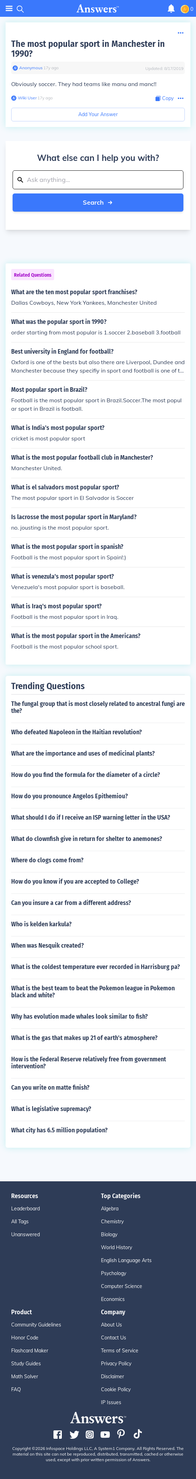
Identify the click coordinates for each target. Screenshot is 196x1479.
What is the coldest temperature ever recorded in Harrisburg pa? (95, 967)
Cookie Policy (116, 1389)
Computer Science (121, 1286)
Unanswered (25, 1234)
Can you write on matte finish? (50, 1087)
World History (116, 1247)
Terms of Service (119, 1350)
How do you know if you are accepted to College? (75, 881)
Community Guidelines (36, 1325)
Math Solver (24, 1376)
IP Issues (111, 1402)
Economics (113, 1299)
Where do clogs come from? (47, 860)
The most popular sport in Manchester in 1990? (88, 48)
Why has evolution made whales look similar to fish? (79, 1016)
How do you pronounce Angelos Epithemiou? (69, 796)
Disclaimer (112, 1376)
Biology (109, 1234)
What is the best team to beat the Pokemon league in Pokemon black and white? (93, 991)
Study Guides (26, 1363)
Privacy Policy (116, 1363)
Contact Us (113, 1338)
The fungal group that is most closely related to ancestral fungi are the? (98, 707)
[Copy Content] (164, 98)
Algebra (109, 1208)
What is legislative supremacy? (51, 1109)
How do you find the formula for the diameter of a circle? (85, 775)
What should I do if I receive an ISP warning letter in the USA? (90, 817)
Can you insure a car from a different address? (71, 903)
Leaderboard (25, 1208)
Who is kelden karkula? (41, 924)
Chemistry (112, 1221)
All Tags (20, 1221)
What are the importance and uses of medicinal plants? (83, 753)
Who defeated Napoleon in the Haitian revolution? (76, 732)
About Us (111, 1325)
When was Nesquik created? (47, 945)
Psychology (113, 1273)
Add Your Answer (98, 114)
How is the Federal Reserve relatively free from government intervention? (88, 1062)
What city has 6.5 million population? (59, 1130)
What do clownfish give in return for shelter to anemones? (86, 839)
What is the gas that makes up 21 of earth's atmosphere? (84, 1038)
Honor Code (24, 1338)
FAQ (16, 1389)
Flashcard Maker (29, 1350)
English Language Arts (126, 1260)
